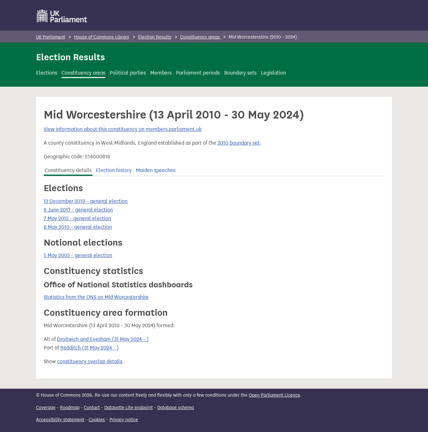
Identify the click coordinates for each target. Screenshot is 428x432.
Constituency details (68, 170)
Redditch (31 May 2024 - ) (89, 348)
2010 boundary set (239, 143)
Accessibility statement (60, 419)
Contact (92, 407)
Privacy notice (123, 419)
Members (161, 73)
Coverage (45, 407)
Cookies (97, 419)
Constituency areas (200, 37)
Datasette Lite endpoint (128, 407)
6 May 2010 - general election (78, 227)
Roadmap (69, 407)
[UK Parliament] (62, 16)
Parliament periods (198, 73)
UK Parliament (50, 37)
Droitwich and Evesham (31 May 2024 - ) (103, 339)
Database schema (175, 407)
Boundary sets (240, 73)
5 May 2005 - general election (78, 255)
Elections (46, 73)
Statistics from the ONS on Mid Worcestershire (96, 297)
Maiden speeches (155, 170)
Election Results (154, 37)
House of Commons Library (101, 37)
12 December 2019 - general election (86, 201)
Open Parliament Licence (274, 395)
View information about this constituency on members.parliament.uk (123, 129)
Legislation (273, 73)
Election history (114, 170)
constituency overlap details (89, 361)
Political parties (128, 73)
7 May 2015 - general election (77, 218)
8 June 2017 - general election (78, 210)
